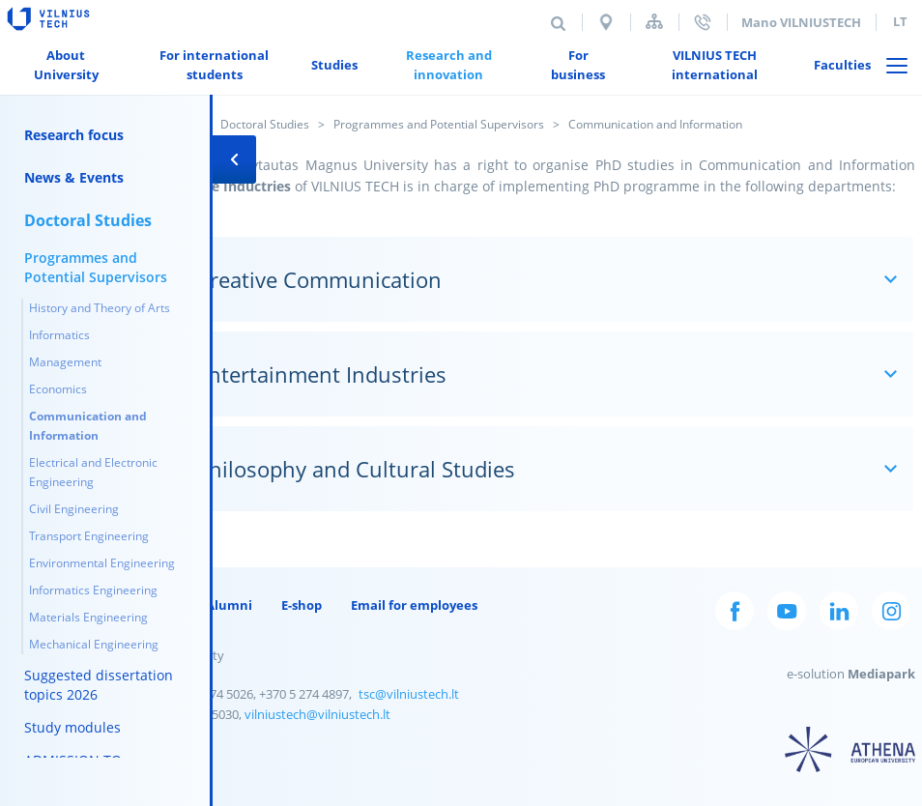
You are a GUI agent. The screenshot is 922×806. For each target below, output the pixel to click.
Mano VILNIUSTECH (801, 22)
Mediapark (881, 673)
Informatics (59, 335)
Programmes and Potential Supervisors (438, 124)
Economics (58, 389)
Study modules (72, 727)
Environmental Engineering (102, 563)
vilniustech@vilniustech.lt (317, 714)
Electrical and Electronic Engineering (93, 472)
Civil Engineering (74, 509)
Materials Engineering (88, 617)
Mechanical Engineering (93, 644)
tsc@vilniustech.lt (409, 694)
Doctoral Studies (264, 124)
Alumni (229, 605)
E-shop (301, 605)
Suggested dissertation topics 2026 (98, 685)
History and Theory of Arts (99, 308)
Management (65, 362)
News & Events (74, 177)
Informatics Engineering (93, 590)
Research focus (74, 135)
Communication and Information (88, 426)
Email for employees (414, 605)
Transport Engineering (89, 536)
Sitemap (654, 22)
